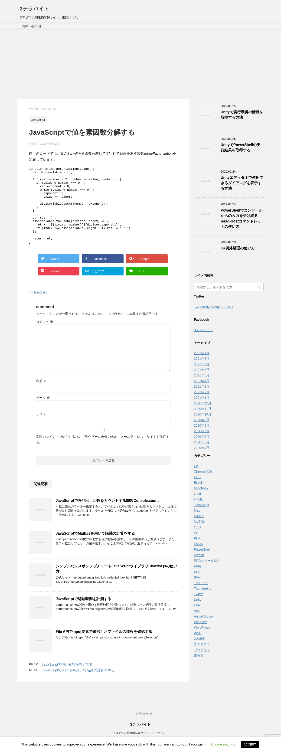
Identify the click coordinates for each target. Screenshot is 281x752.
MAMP (199, 516)
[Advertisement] (140, 64)
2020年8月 (201, 425)
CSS (197, 477)
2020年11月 (202, 409)
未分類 (199, 655)
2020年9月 (201, 420)
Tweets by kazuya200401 (213, 307)
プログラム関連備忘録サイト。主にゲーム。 (140, 733)
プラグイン (202, 650)
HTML (198, 499)
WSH (198, 633)
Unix (197, 605)
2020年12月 (202, 403)
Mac (197, 510)
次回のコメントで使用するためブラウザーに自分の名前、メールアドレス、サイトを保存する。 (102, 454)
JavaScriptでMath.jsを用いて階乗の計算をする (95, 549)
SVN (197, 577)
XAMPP (199, 639)
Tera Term (201, 583)
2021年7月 (201, 364)
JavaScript (40, 307)
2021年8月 (201, 358)
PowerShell (202, 549)
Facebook (201, 488)
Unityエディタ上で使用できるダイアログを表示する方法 (242, 183)
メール (43, 413)
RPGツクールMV (206, 560)
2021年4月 (201, 381)
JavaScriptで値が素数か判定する (67, 680)
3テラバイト (34, 9)
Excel (198, 482)
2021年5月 (201, 375)
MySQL (199, 521)
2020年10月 (202, 414)
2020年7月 (201, 431)
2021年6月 (201, 370)
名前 (41, 396)
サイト (41, 430)
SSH (197, 572)
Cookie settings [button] (223, 744)
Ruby (198, 566)
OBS (197, 527)
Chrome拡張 (203, 471)
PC (196, 533)
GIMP (198, 494)
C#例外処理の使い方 (238, 248)
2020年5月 (201, 442)
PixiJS (198, 544)
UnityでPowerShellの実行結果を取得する (240, 147)
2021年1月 (201, 397)
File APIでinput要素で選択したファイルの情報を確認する (104, 647)
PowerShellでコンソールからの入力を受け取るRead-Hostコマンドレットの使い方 (241, 218)
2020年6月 (201, 436)
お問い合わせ (32, 26)
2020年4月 (201, 448)
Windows (200, 622)
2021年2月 (201, 392)
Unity (197, 600)
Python (199, 555)
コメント (44, 337)
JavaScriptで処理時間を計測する (83, 614)
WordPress (202, 627)
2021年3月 (201, 386)
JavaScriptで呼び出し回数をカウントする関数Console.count (107, 516)
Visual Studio (203, 616)
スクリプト (202, 644)
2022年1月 (201, 353)
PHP (197, 538)
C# (196, 466)
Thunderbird (203, 588)
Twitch (198, 594)
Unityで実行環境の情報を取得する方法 (242, 114)
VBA (197, 611)
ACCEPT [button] (250, 744)
